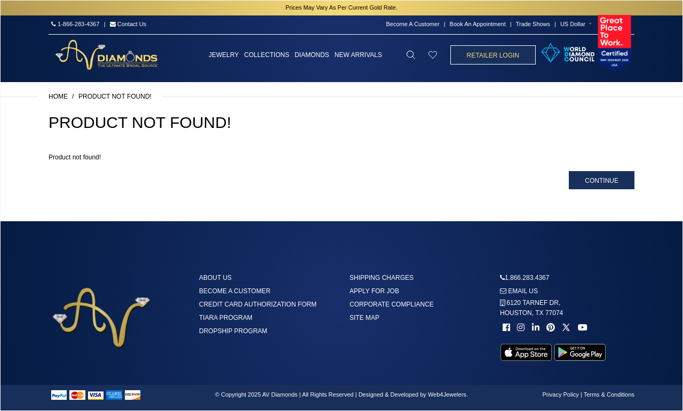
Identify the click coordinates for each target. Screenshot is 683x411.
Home (58, 96)
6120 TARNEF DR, (531, 308)
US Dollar (572, 24)
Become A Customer (412, 24)
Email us (519, 291)
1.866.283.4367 (527, 277)
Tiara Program (225, 317)
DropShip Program (233, 331)
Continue (601, 180)
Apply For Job (374, 291)
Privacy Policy (560, 394)
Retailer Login (493, 55)
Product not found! (115, 96)
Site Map (364, 317)
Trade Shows (533, 24)
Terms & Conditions (609, 394)
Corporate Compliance (392, 304)
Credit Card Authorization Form (257, 304)
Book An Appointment (478, 24)
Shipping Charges (382, 277)
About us (215, 277)
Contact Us (128, 24)
